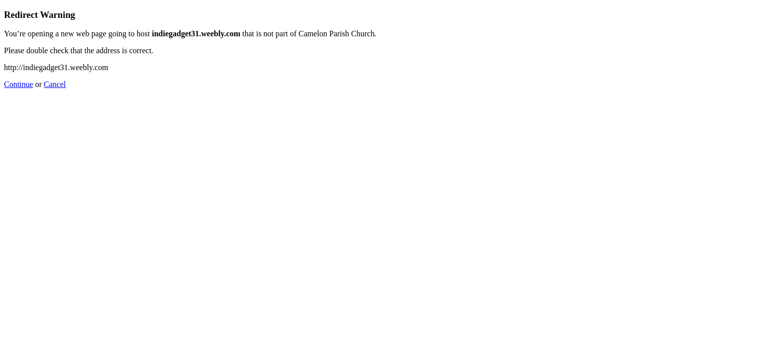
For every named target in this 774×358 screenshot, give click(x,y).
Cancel (55, 84)
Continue (18, 84)
